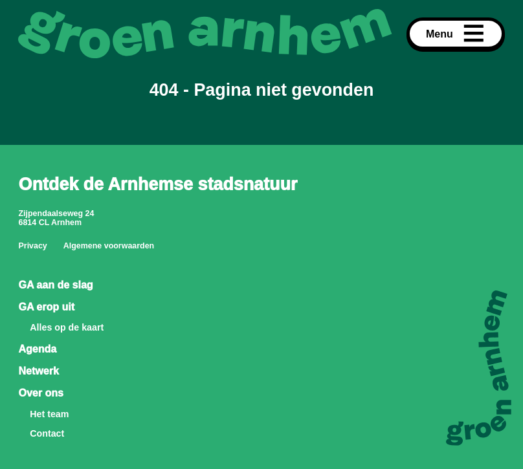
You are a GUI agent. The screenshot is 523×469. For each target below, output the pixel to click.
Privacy (32, 245)
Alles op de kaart (67, 327)
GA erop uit (46, 306)
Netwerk (38, 370)
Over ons (40, 392)
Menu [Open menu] (455, 33)
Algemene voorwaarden (109, 245)
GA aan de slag (55, 284)
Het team (49, 414)
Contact (47, 433)
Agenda (37, 348)
